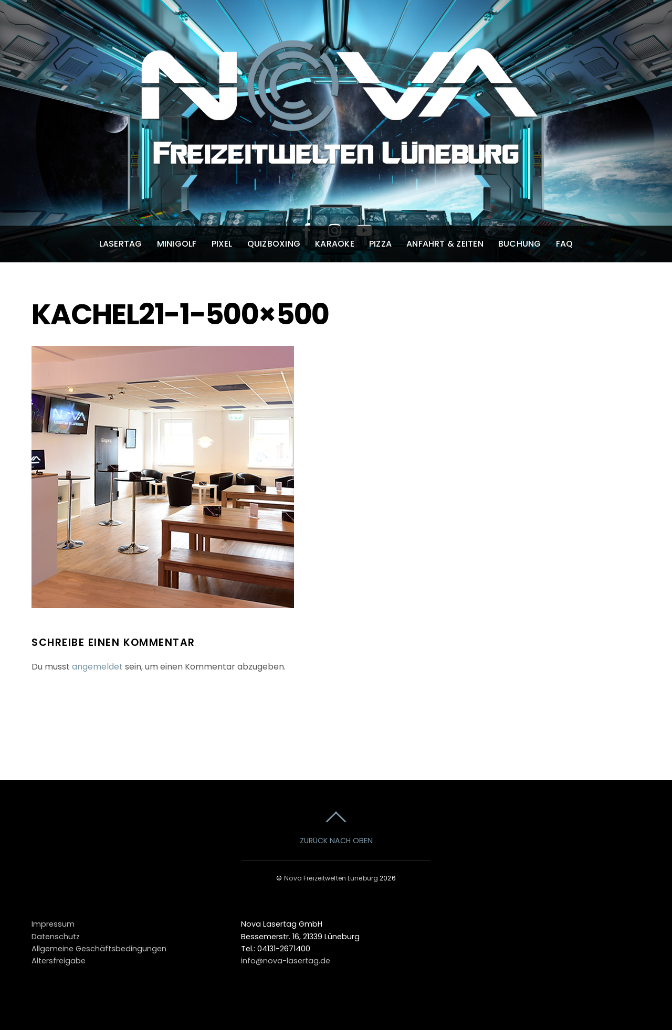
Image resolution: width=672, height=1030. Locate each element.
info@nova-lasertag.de (285, 960)
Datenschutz (56, 936)
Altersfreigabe (59, 960)
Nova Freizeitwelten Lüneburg (331, 878)
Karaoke (334, 244)
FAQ (564, 244)
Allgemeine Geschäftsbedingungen (99, 948)
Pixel (222, 244)
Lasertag (120, 244)
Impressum (53, 924)
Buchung (519, 244)
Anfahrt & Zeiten (445, 244)
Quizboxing (273, 244)
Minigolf (177, 244)
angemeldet (97, 667)
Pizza (380, 244)
